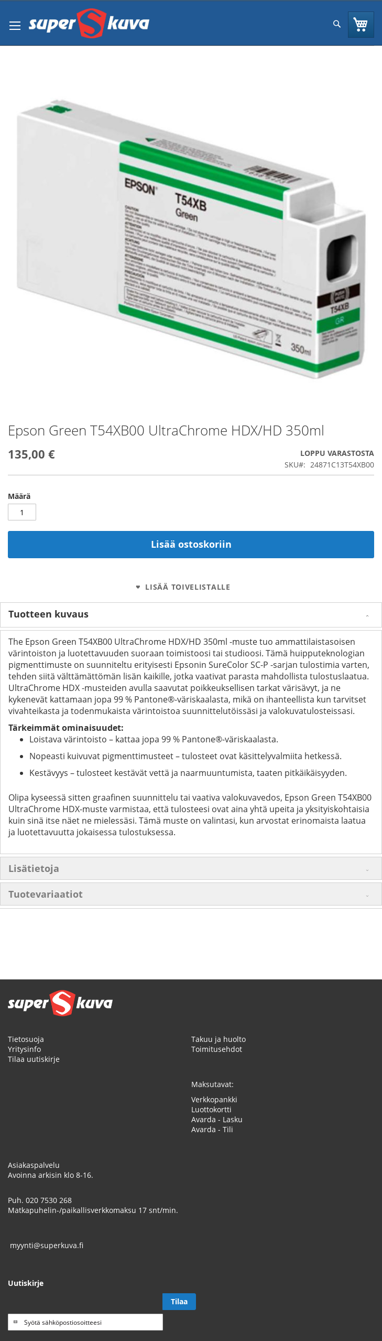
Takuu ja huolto (218, 1039)
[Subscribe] (179, 1301)
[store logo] (89, 23)
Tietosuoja (26, 1039)
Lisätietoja (33, 868)
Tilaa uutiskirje (34, 1059)
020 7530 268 (49, 1200)
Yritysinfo (24, 1049)
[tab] (191, 614)
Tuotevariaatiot (45, 894)
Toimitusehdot (216, 1049)
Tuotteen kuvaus (48, 614)
